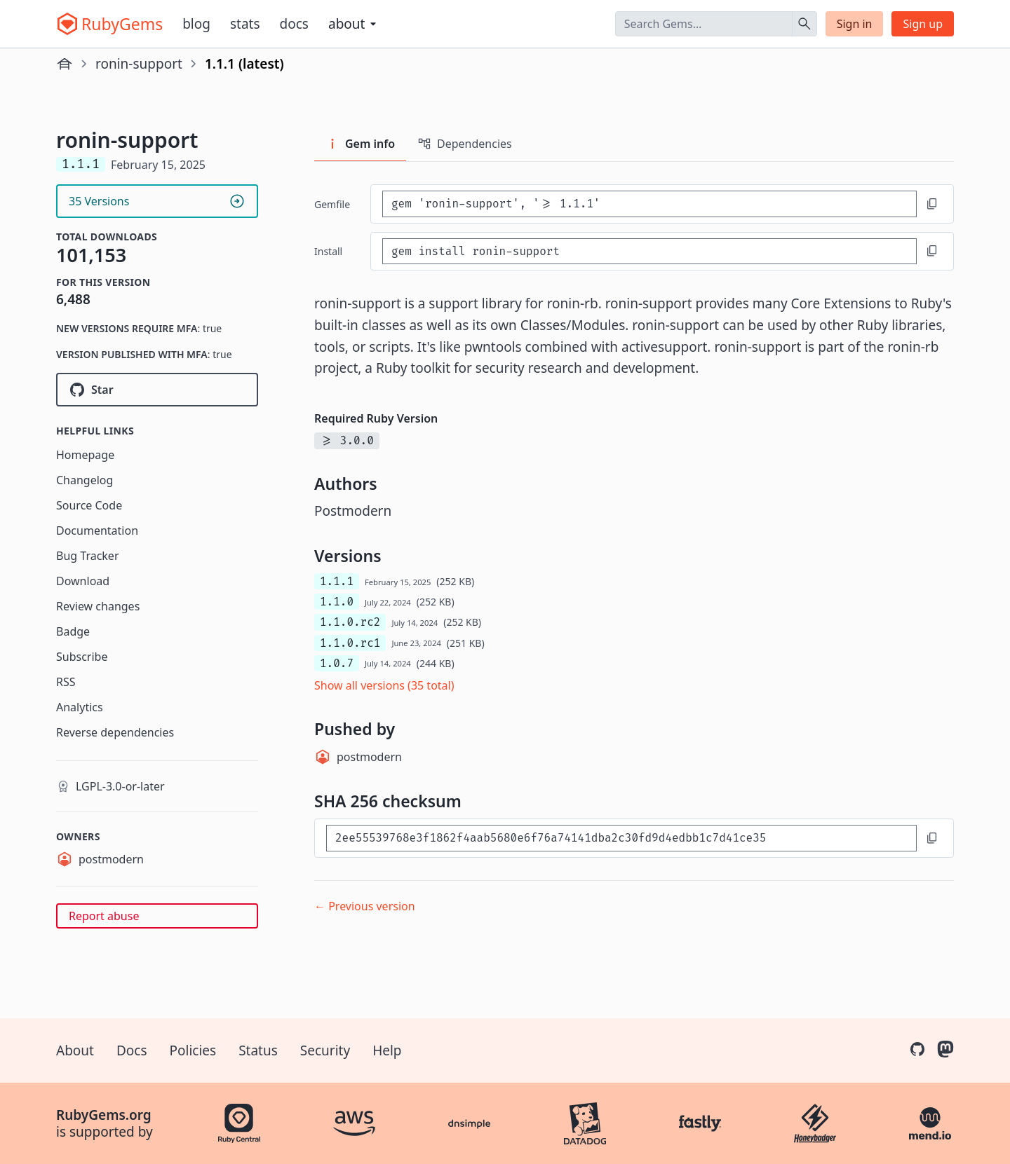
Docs (294, 24)
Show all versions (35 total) (384, 685)
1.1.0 (337, 601)
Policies (193, 1050)
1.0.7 (337, 663)
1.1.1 (337, 581)
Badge (73, 631)
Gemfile (332, 204)
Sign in (855, 24)
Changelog (84, 480)
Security (325, 1050)
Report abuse (104, 916)
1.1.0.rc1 (350, 643)
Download (82, 581)
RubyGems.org (104, 1115)
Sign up (923, 24)
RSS (66, 682)
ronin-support (138, 64)
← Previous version (364, 906)
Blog (196, 24)
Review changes (98, 606)
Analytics (79, 707)
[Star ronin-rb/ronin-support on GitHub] (157, 389)
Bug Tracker (87, 555)
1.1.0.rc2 (350, 622)
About (75, 1050)
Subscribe (81, 656)
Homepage (85, 455)
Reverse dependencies (115, 732)
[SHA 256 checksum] (621, 838)
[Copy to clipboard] (932, 204)
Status (258, 1050)
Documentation (97, 530)
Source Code (89, 505)
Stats (245, 24)
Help (386, 1050)
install (328, 251)
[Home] (64, 64)
